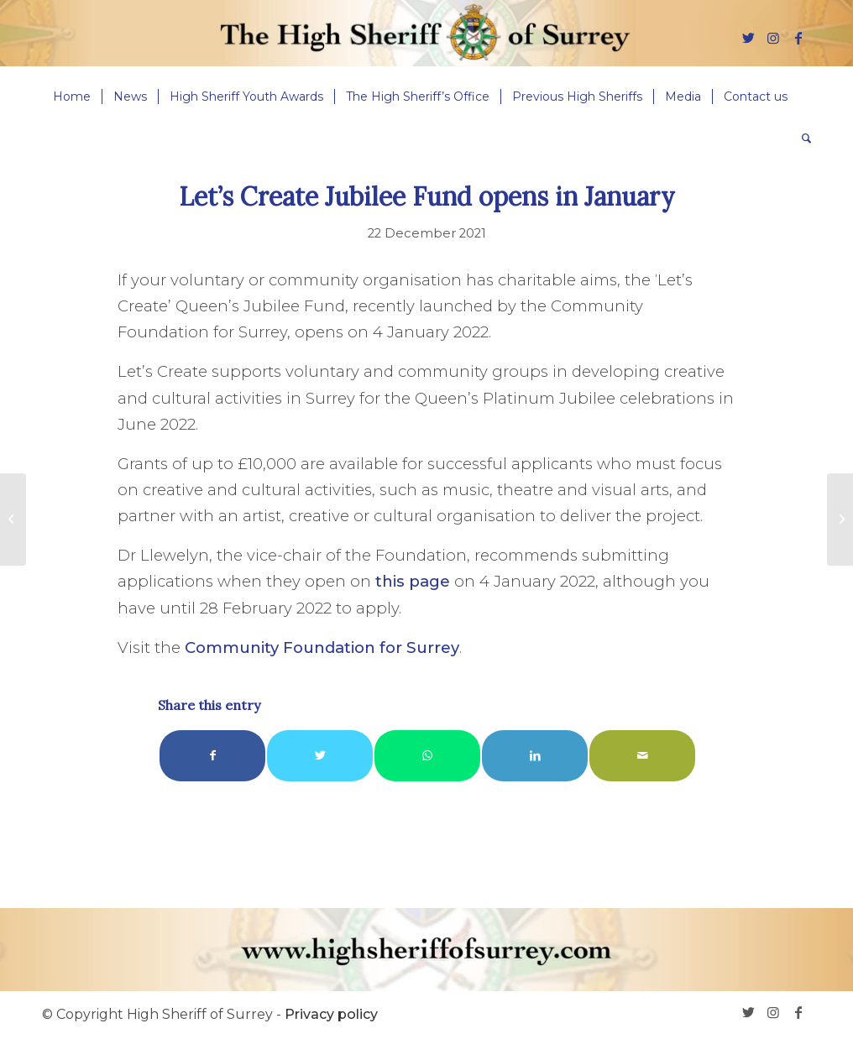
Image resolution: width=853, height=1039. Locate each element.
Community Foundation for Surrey (322, 647)
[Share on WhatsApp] (427, 755)
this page (412, 581)
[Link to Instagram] (773, 37)
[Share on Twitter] (320, 755)
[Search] (801, 138)
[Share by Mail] (642, 755)
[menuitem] (72, 96)
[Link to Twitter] (748, 37)
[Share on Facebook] (212, 755)
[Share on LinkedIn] (535, 755)
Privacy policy (331, 1014)
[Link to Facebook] (798, 37)
